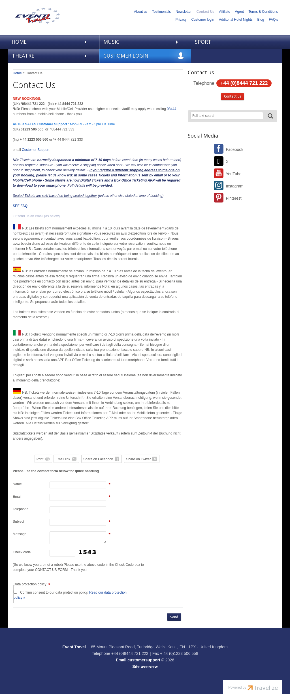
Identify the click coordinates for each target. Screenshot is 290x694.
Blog (260, 20)
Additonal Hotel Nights (236, 20)
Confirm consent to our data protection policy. (70, 595)
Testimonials (161, 12)
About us (140, 12)
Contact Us (205, 12)
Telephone (20, 509)
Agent (239, 12)
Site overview (145, 666)
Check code (22, 552)
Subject (18, 522)
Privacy (180, 20)
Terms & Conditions (263, 12)
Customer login (202, 20)
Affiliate (224, 12)
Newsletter (184, 12)
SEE (20, 206)
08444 (171, 109)
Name (17, 484)
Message (20, 534)
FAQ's (273, 20)
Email (17, 497)
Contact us (232, 96)
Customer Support (35, 150)
